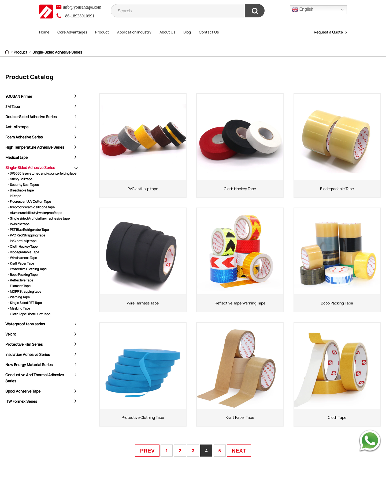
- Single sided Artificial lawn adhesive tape (39, 218)
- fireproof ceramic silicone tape (31, 207)
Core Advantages (72, 32)
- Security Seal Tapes (23, 184)
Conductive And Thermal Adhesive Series (34, 377)
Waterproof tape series (25, 323)
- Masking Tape (19, 308)
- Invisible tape (18, 224)
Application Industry (134, 32)
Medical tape (16, 157)
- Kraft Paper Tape (21, 263)
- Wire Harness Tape (22, 257)
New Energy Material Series (29, 364)
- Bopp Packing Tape (23, 274)
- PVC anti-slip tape (22, 241)
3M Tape (12, 106)
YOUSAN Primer (18, 96)
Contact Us (209, 32)
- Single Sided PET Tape (25, 302)
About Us (167, 32)
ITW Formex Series (21, 401)
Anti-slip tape (16, 126)
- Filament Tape (19, 286)
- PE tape (14, 196)
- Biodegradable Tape (23, 252)
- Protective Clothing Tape (27, 269)
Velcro (10, 334)
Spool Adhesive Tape (22, 391)
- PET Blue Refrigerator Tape (28, 229)
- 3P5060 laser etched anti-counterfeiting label (42, 173)
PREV (147, 451)
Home (44, 32)
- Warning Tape (19, 297)
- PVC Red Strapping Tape (26, 235)
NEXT (239, 451)
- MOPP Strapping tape (24, 291)
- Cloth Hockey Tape (23, 246)
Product (102, 32)
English (302, 9)
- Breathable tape (21, 190)
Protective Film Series (24, 344)
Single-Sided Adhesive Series (57, 52)
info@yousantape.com (78, 7)
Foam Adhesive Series (24, 137)
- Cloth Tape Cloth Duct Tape (29, 314)
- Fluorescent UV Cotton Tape (29, 201)
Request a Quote (330, 32)
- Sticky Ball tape (20, 179)
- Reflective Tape (20, 280)
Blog (187, 32)
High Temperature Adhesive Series (34, 147)
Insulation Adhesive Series (27, 354)
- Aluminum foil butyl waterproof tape (35, 212)
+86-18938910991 (75, 16)
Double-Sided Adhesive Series (31, 116)
